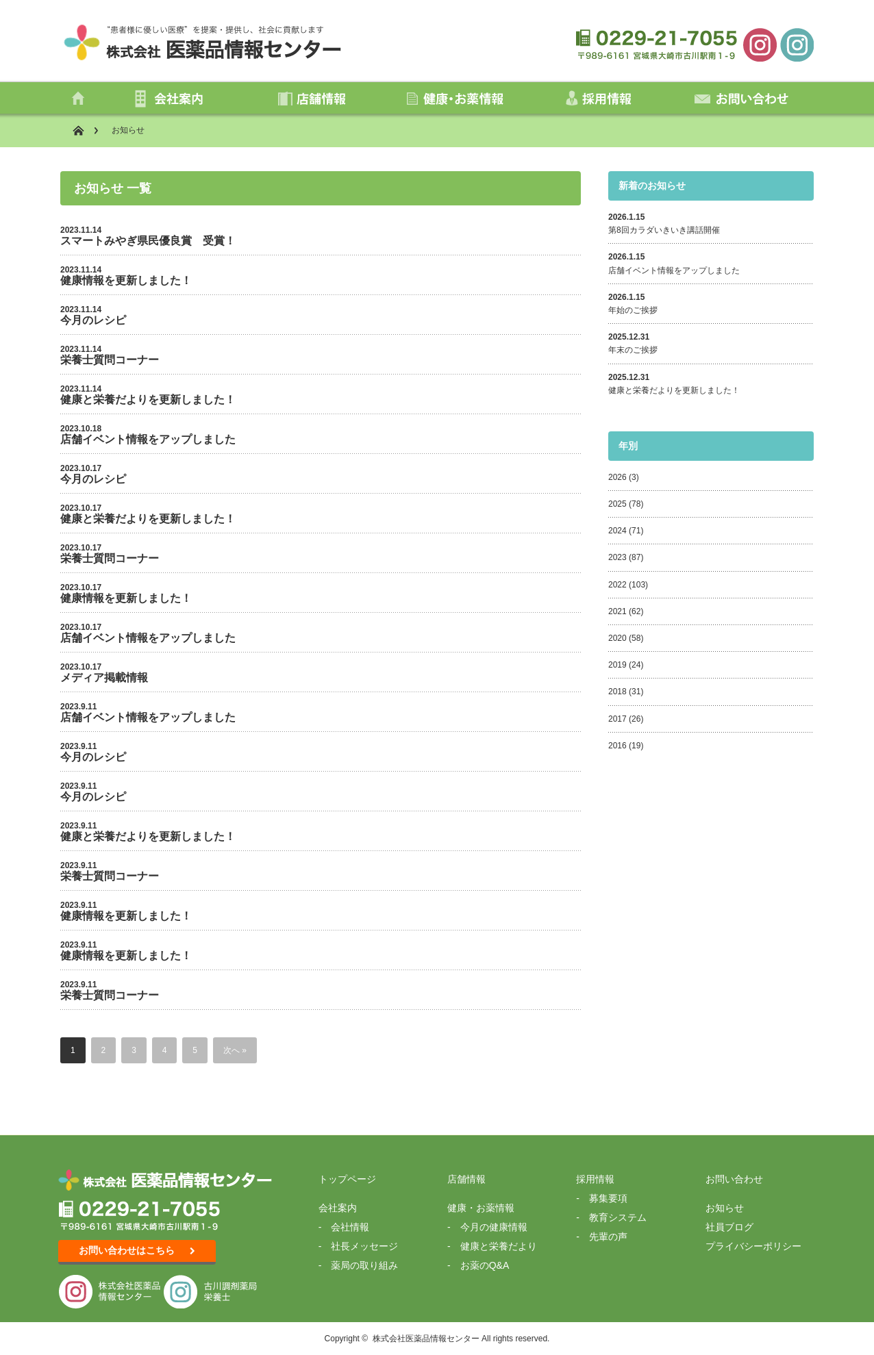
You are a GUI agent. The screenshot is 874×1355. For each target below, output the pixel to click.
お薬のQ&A (485, 1265)
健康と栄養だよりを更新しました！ (148, 399)
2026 (617, 477)
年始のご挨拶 (637, 310)
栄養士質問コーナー (109, 360)
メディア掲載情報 (104, 677)
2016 (617, 745)
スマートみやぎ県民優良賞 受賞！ (148, 240)
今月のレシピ (93, 320)
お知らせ (725, 1207)
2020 (617, 638)
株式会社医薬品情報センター (426, 1338)
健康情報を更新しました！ (126, 280)
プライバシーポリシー (753, 1246)
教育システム (618, 1217)
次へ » (235, 1050)
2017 (617, 719)
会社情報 (350, 1226)
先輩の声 (608, 1236)
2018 (617, 691)
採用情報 (595, 1179)
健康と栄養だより (498, 1246)
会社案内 (338, 1207)
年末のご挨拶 (637, 350)
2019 (617, 665)
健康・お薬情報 (480, 1207)
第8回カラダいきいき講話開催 (664, 230)
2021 (617, 611)
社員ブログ (729, 1226)
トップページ (347, 1179)
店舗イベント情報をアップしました (148, 439)
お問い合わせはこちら (137, 1250)
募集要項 (608, 1198)
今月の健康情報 (493, 1226)
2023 (617, 557)
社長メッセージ (364, 1246)
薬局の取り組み (364, 1265)
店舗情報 (466, 1179)
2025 (617, 504)
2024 (617, 530)
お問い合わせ (734, 1179)
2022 (617, 585)
